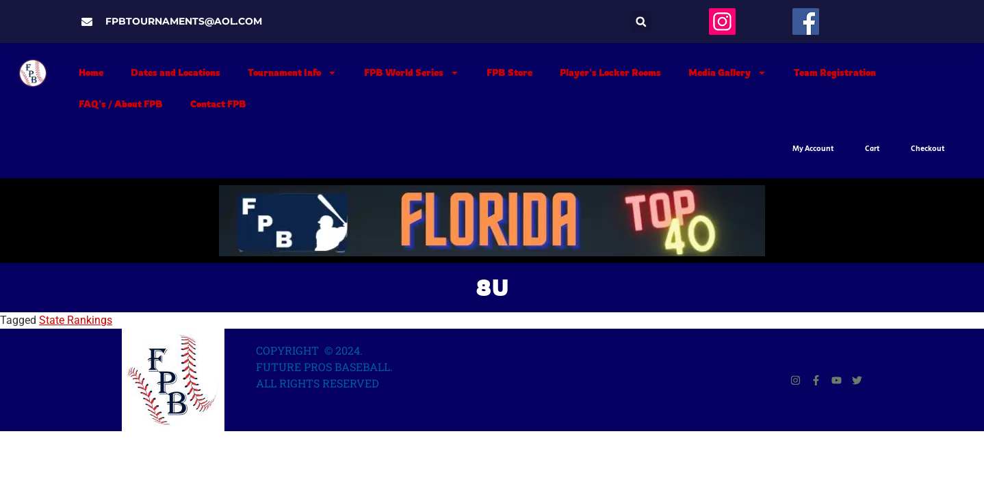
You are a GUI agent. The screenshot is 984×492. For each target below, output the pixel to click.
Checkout (928, 149)
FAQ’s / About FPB (121, 103)
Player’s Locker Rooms (610, 72)
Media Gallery (727, 73)
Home (91, 72)
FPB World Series (411, 73)
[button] (640, 21)
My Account (813, 149)
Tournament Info (292, 73)
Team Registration (835, 72)
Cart (872, 149)
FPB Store (509, 72)
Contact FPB (218, 103)
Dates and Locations (175, 72)
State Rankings (75, 320)
